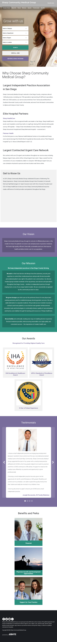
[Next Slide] (53, 462)
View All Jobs (51, 3)
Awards (29, 8)
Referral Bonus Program (15, 58)
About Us (14, 8)
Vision (19, 8)
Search (15, 47)
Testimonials (36, 8)
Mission (24, 8)
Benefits (43, 8)
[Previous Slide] (4, 462)
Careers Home (6, 8)
